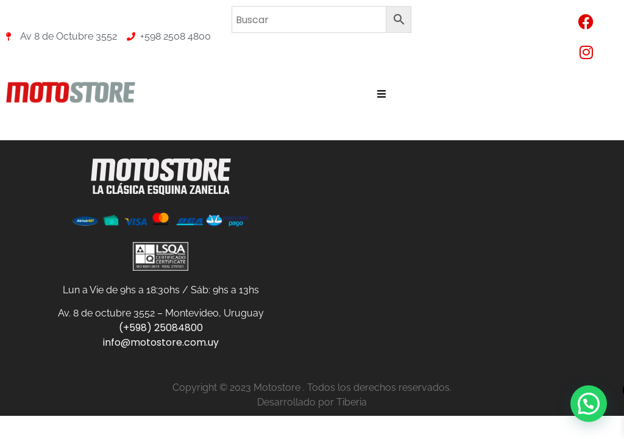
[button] (588, 403)
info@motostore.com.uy (161, 342)
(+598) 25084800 (161, 328)
